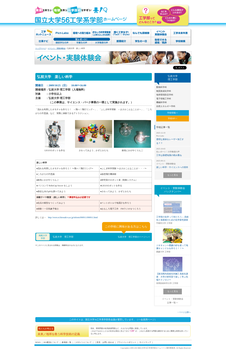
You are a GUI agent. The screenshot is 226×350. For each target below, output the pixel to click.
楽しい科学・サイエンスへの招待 (172, 164)
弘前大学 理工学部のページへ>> (134, 237)
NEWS (38, 342)
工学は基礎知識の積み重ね (172, 152)
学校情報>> (172, 113)
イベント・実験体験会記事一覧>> (172, 301)
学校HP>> (172, 118)
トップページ (40, 48)
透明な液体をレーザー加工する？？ (172, 138)
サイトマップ (145, 342)
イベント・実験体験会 (57, 48)
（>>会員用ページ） (146, 319)
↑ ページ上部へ (184, 312)
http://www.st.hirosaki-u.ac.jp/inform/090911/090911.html (73, 217)
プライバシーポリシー (126, 342)
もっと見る (172, 175)
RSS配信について (51, 342)
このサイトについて (83, 342)
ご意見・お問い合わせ (104, 342)
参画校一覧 (66, 342)
